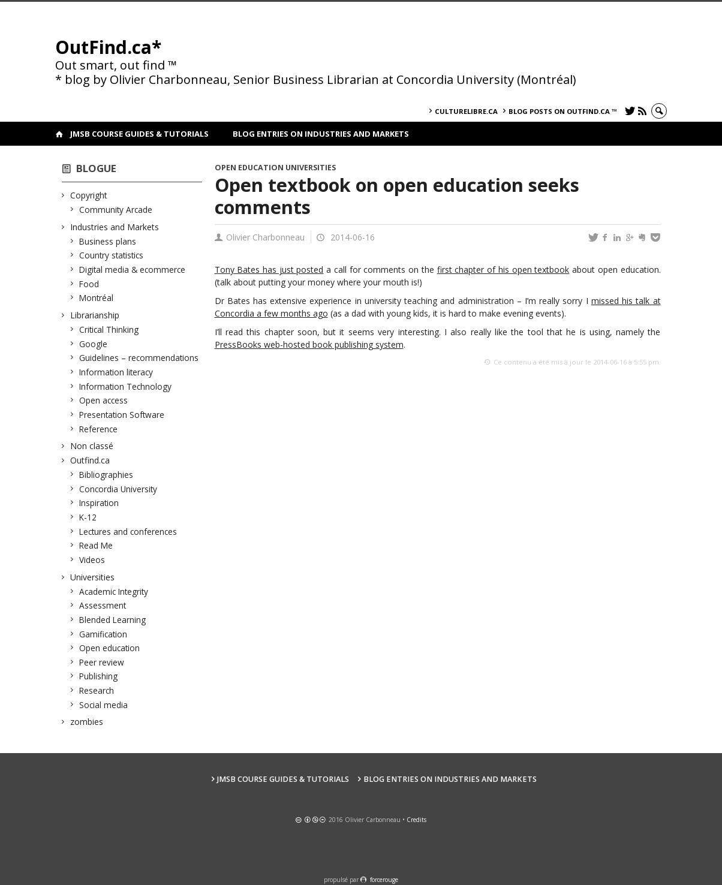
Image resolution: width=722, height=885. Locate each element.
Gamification (103, 634)
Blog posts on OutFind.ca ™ (563, 111)
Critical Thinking (109, 329)
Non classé (92, 445)
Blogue (96, 168)
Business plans (108, 241)
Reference (99, 429)
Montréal (96, 297)
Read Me (96, 545)
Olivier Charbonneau (265, 237)
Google (93, 344)
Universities (93, 577)
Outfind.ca (90, 460)
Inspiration (99, 502)
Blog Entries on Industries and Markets (321, 133)
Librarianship (95, 315)
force (384, 879)
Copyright (89, 195)
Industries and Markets (115, 227)
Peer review (102, 662)
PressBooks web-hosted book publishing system (309, 344)
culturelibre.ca (466, 111)
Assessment (103, 605)
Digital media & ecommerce (132, 269)
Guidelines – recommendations (139, 357)
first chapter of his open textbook (503, 269)
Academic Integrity (114, 591)
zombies (87, 721)
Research (97, 690)
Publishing (99, 676)
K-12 (88, 517)
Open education (110, 648)
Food (89, 284)
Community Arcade (116, 209)
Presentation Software (122, 414)
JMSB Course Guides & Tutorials (139, 133)
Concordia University (118, 489)
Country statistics (111, 255)
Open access (104, 400)
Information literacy (116, 372)
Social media (104, 705)
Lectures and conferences (128, 531)
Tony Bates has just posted (269, 269)
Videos (92, 559)
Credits (416, 819)
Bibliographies (106, 474)
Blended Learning (113, 619)
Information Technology (126, 386)
